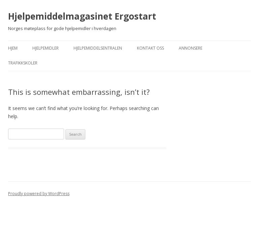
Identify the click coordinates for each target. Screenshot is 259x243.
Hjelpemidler (45, 48)
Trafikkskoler (22, 63)
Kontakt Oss (150, 48)
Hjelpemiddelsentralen (98, 48)
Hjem (13, 48)
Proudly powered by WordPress (38, 193)
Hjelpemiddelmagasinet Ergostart (82, 16)
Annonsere (190, 48)
